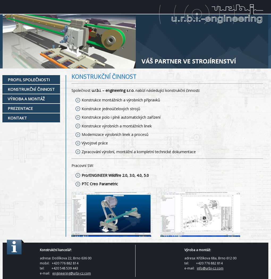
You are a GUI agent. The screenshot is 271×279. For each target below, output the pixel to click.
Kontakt (17, 118)
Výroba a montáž (26, 98)
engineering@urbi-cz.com (71, 273)
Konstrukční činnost (31, 89)
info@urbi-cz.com (210, 268)
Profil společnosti (29, 79)
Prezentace (20, 108)
